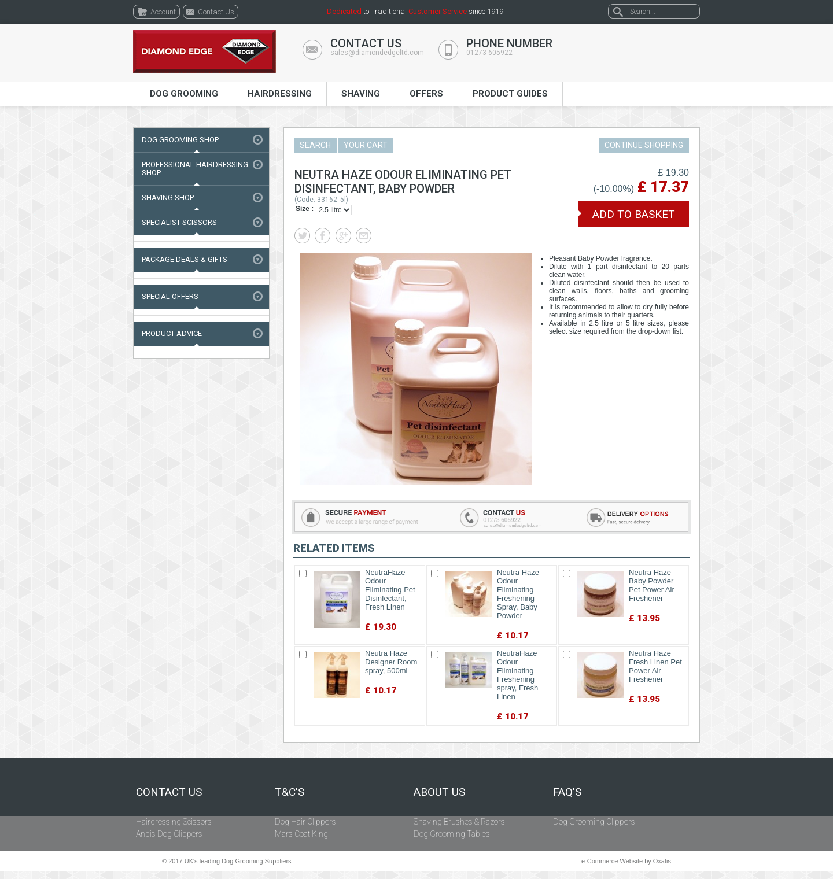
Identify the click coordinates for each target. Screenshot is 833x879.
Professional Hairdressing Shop (195, 168)
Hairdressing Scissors (174, 821)
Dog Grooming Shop (180, 139)
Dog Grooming (184, 93)
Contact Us (169, 792)
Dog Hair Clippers (305, 821)
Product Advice (172, 333)
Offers (426, 93)
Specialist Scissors (179, 222)
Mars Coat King (301, 834)
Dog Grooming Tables (452, 834)
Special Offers (170, 296)
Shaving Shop (168, 197)
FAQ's (567, 792)
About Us (439, 792)
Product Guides (510, 93)
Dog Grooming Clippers (594, 821)
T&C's (289, 792)
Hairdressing (280, 93)
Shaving (360, 93)
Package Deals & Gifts (184, 259)
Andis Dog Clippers (169, 834)
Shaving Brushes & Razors (459, 821)
